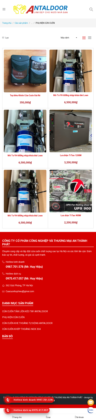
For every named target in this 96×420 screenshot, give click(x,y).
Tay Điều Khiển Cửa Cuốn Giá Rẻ (25, 95)
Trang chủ (6, 23)
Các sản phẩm (21, 23)
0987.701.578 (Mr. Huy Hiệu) (24, 266)
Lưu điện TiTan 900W (71, 215)
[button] (68, 37)
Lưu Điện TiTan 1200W (70, 155)
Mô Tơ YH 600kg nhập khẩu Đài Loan (70, 95)
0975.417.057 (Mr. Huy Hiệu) (24, 278)
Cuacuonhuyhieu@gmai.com (20, 291)
